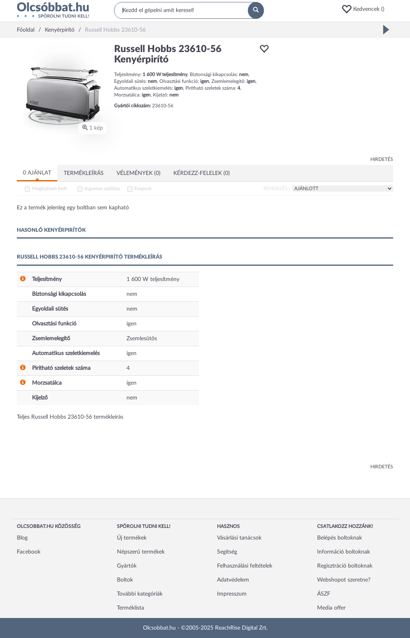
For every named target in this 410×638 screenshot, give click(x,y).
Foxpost (143, 188)
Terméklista (130, 608)
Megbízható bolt (49, 188)
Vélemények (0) (139, 173)
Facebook (28, 552)
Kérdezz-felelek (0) (201, 173)
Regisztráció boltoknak (344, 566)
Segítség (227, 552)
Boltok (125, 580)
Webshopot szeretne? (343, 580)
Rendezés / (277, 188)
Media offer (331, 608)
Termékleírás (84, 173)
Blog (22, 538)
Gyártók (127, 566)
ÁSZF (323, 594)
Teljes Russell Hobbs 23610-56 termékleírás (70, 417)
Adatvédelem (233, 580)
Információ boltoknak (343, 552)
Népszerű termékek (141, 552)
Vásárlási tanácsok (239, 538)
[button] (367, 9)
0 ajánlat (37, 173)
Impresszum (232, 594)
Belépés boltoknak (339, 538)
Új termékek (132, 538)
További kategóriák (140, 594)
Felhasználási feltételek (244, 566)
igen (132, 324)
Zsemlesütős (142, 338)
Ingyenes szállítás (102, 188)
